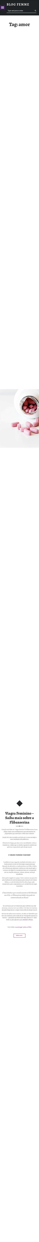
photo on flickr (27, 927)
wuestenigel (18, 927)
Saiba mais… (20, 935)
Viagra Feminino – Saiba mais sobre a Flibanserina (19, 818)
